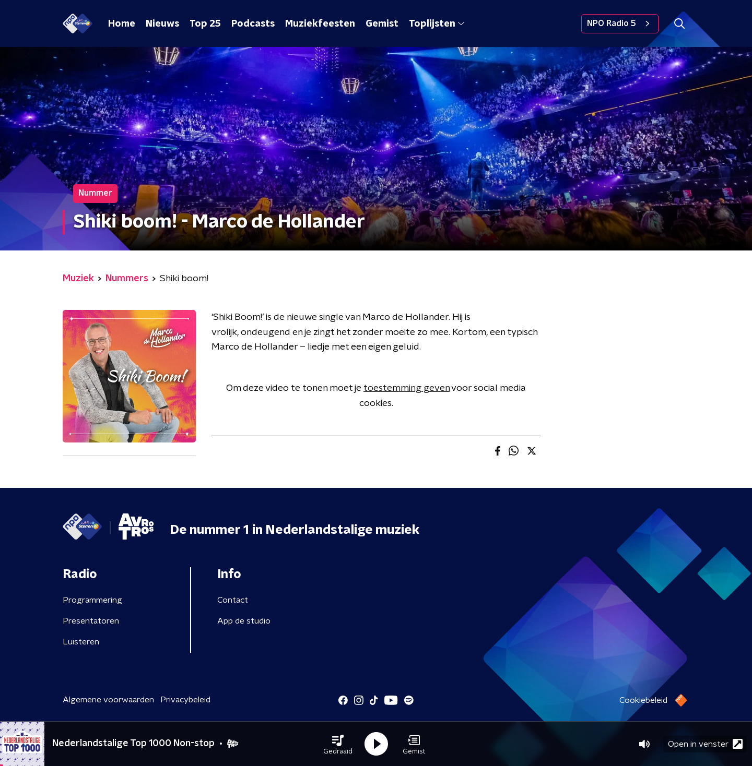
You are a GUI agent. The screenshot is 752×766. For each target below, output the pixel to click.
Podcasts (253, 24)
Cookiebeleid (643, 700)
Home (121, 24)
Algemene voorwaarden (108, 700)
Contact (232, 600)
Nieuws (162, 24)
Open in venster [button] (705, 744)
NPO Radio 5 (620, 23)
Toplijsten (436, 24)
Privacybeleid (185, 700)
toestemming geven (406, 388)
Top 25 (205, 24)
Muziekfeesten (320, 24)
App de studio (244, 621)
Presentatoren (91, 621)
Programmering (92, 600)
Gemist (382, 24)
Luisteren (81, 642)
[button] (338, 744)
